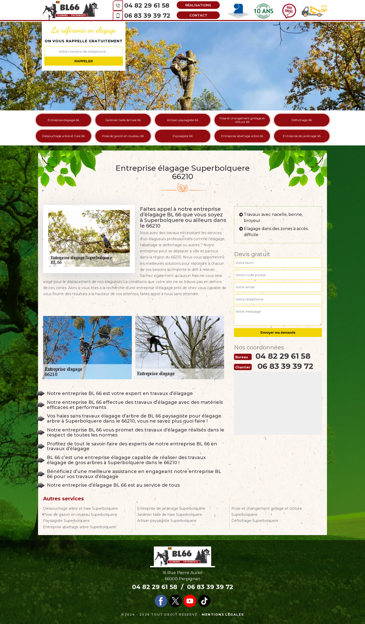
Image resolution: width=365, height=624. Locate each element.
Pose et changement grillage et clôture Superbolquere (266, 511)
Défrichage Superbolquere (254, 520)
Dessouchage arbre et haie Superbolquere (80, 508)
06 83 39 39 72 (146, 15)
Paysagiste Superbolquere (66, 520)
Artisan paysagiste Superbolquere (166, 520)
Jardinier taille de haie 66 (123, 120)
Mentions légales (223, 614)
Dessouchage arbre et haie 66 (63, 136)
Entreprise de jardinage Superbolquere (171, 508)
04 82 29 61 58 (145, 5)
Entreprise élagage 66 (63, 120)
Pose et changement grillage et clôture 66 (242, 120)
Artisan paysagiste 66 (182, 120)
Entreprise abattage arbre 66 (242, 136)
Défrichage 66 (301, 120)
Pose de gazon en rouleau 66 (123, 136)
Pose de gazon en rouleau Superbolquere (80, 514)
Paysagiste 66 (183, 136)
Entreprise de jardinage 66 (302, 136)
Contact (197, 15)
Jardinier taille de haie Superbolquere (169, 514)
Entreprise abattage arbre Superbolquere (79, 527)
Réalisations (197, 5)
